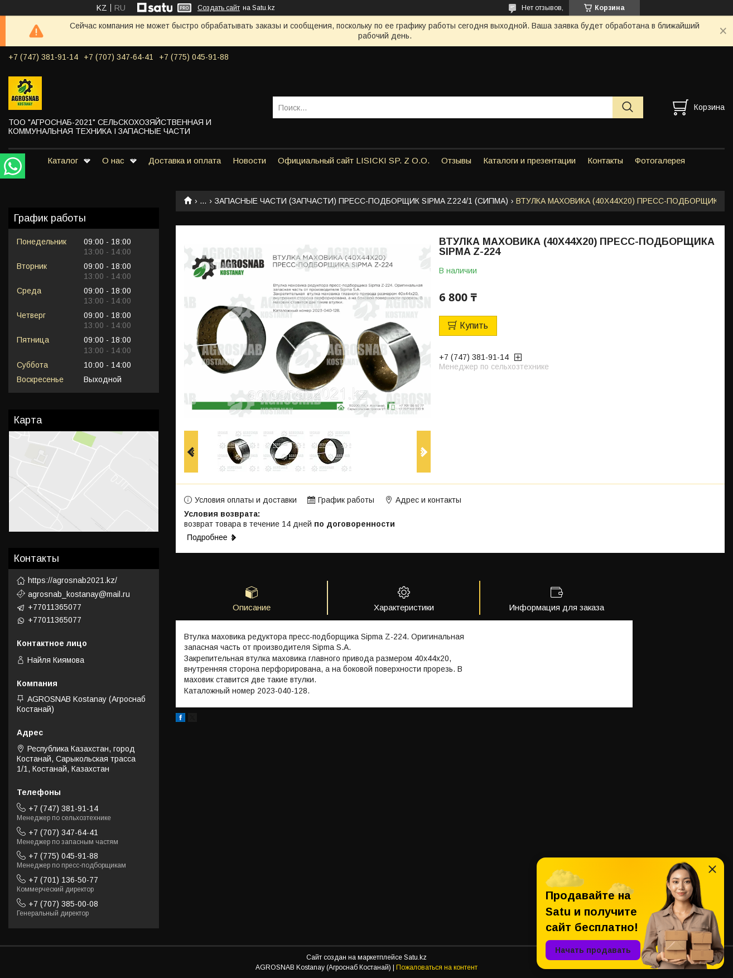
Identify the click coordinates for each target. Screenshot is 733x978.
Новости (249, 160)
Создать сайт (218, 8)
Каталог (62, 160)
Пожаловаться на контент (437, 967)
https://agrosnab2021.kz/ (72, 580)
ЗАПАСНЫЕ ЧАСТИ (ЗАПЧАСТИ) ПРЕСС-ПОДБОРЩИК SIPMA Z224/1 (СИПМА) (361, 200)
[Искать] (628, 107)
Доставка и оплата (184, 160)
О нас (113, 160)
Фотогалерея (660, 160)
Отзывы (456, 160)
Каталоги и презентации (529, 160)
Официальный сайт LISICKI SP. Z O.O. (354, 160)
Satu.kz (415, 957)
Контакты (605, 160)
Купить (474, 325)
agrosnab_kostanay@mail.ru (79, 594)
